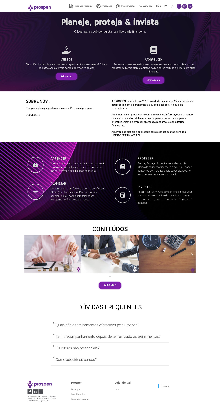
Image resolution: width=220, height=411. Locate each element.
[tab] (110, 325)
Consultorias (145, 6)
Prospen (166, 386)
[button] (66, 76)
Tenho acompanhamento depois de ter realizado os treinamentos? (108, 336)
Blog (158, 6)
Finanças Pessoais (80, 399)
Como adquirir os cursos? (76, 359)
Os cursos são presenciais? (77, 348)
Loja (117, 389)
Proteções (76, 389)
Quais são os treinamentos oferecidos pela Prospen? (97, 325)
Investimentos (78, 394)
